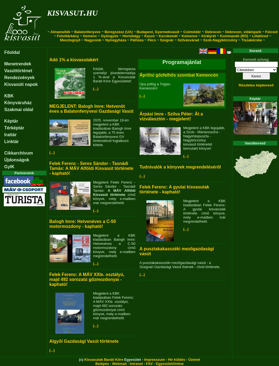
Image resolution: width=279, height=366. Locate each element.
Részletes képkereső (256, 85)
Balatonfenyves (87, 32)
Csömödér (192, 32)
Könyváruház (18, 102)
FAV (149, 364)
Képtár (11, 121)
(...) (96, 89)
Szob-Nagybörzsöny (220, 40)
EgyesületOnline (170, 364)
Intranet (136, 364)
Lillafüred (260, 36)
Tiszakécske (251, 40)
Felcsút (271, 32)
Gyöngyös (110, 36)
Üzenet (194, 360)
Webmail (119, 364)
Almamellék (60, 32)
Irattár (10, 134)
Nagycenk (92, 40)
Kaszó (149, 36)
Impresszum (154, 360)
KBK (9, 96)
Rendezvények (19, 77)
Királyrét (208, 36)
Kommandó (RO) (234, 36)
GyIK (9, 166)
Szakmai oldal (18, 109)
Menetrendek (17, 64)
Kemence (190, 36)
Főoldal (12, 52)
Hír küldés (176, 360)
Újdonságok (17, 160)
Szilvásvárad (188, 40)
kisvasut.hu (72, 12)
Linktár (11, 141)
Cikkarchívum (18, 153)
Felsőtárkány (68, 36)
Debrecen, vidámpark (243, 32)
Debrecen (213, 32)
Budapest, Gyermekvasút (158, 32)
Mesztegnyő (70, 40)
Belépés (102, 364)
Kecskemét (168, 36)
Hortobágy (131, 36)
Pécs (152, 40)
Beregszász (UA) (119, 32)
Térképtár (14, 128)
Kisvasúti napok (21, 84)
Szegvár (167, 40)
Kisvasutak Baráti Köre (103, 360)
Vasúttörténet (18, 70)
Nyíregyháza (115, 40)
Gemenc (90, 36)
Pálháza (136, 40)
